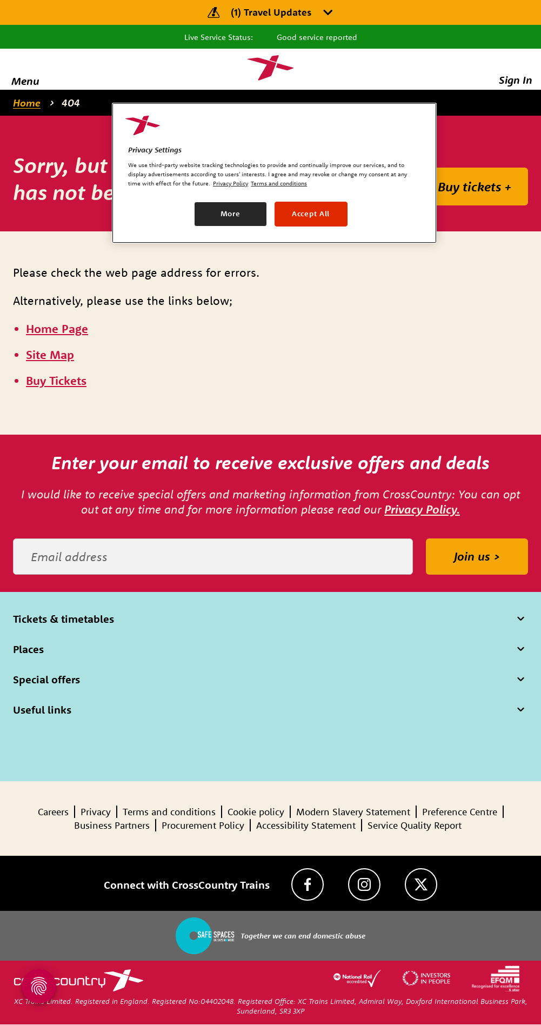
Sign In (515, 79)
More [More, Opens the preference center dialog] (231, 213)
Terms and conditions (169, 812)
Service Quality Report (415, 825)
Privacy (96, 812)
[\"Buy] (56, 381)
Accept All (311, 213)
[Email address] (213, 556)
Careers (53, 812)
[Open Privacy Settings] (39, 986)
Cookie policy (256, 812)
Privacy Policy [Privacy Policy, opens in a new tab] (230, 183)
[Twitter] (421, 884)
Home (27, 102)
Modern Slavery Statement (353, 812)
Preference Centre (459, 812)
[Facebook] (307, 884)
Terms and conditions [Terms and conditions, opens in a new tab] (279, 183)
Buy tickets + (475, 186)
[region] (274, 173)
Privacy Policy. (422, 509)
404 (71, 102)
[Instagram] (364, 884)
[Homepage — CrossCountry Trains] (270, 68)
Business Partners (112, 825)
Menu (25, 81)
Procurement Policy (203, 825)
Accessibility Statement (306, 825)
